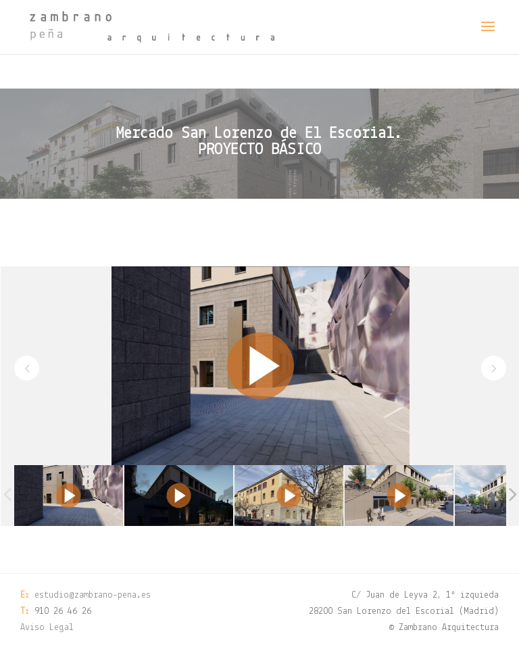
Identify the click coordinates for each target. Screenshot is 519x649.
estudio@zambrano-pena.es (92, 595)
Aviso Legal (47, 628)
